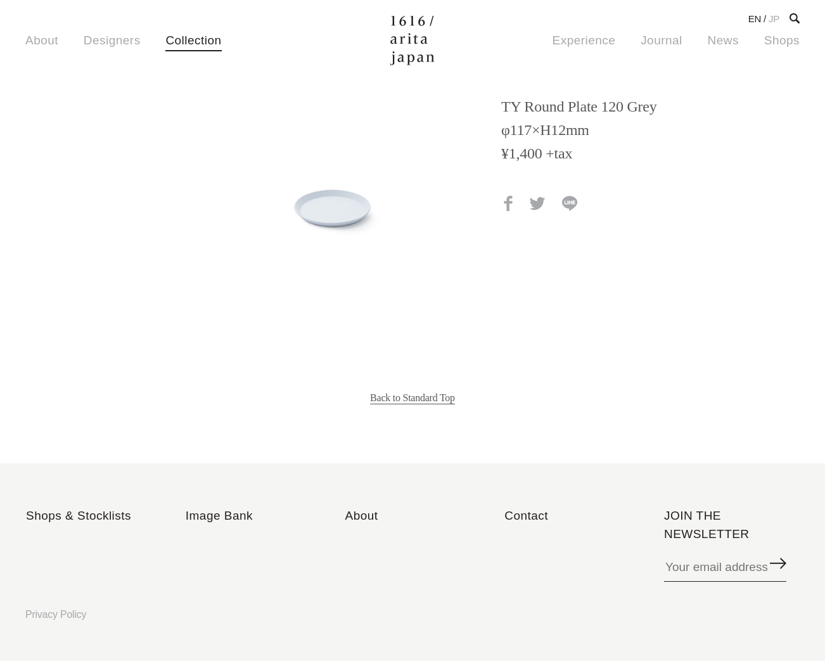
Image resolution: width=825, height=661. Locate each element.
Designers (112, 40)
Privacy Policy (55, 614)
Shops (782, 40)
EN (754, 18)
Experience (584, 40)
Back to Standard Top (412, 397)
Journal (661, 40)
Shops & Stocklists (78, 515)
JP (774, 18)
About (41, 40)
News (723, 40)
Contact (526, 515)
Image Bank (219, 515)
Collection (193, 40)
